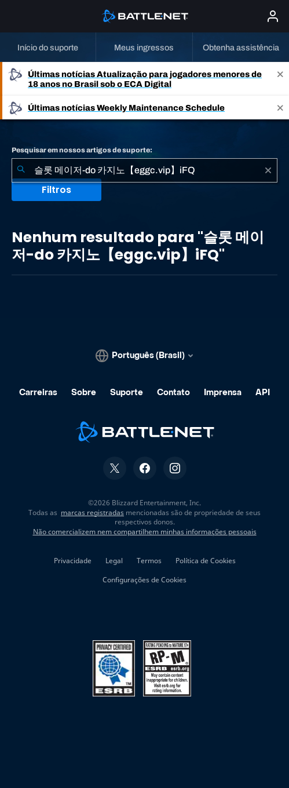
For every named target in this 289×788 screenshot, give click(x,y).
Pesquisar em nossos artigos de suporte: (82, 150)
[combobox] (144, 170)
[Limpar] (268, 170)
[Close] (280, 79)
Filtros (56, 189)
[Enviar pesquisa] (21, 170)
